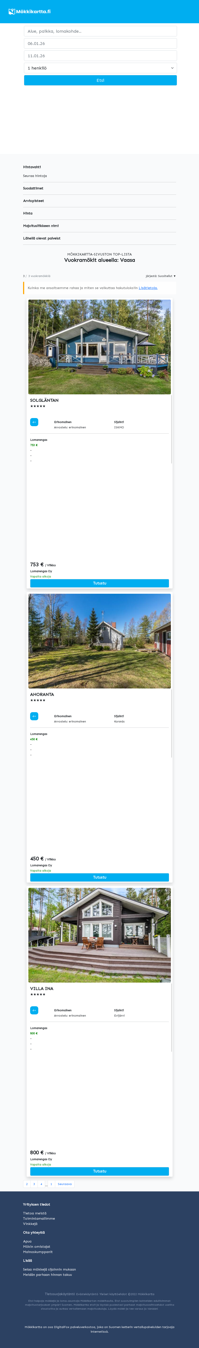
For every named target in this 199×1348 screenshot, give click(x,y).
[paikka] (100, 31)
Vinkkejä (30, 1224)
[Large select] (100, 68)
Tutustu (99, 583)
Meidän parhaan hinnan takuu (47, 1275)
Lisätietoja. (148, 288)
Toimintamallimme (39, 1218)
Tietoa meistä (34, 1213)
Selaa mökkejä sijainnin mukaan (49, 1269)
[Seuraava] (65, 1184)
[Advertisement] (99, 121)
